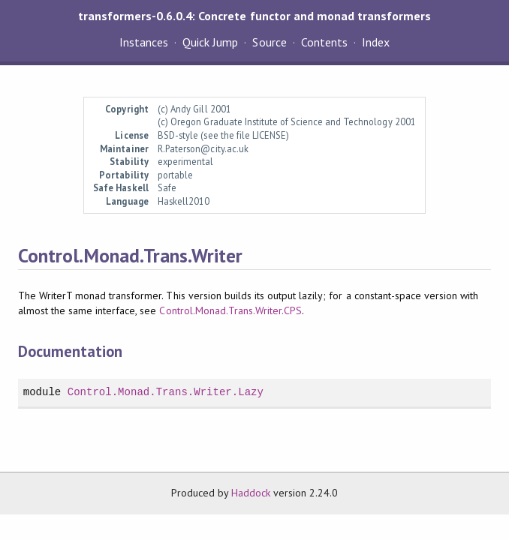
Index (376, 42)
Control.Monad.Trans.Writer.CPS (230, 310)
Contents (324, 42)
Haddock (250, 493)
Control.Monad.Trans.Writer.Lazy (166, 392)
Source (269, 42)
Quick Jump (210, 42)
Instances (143, 42)
